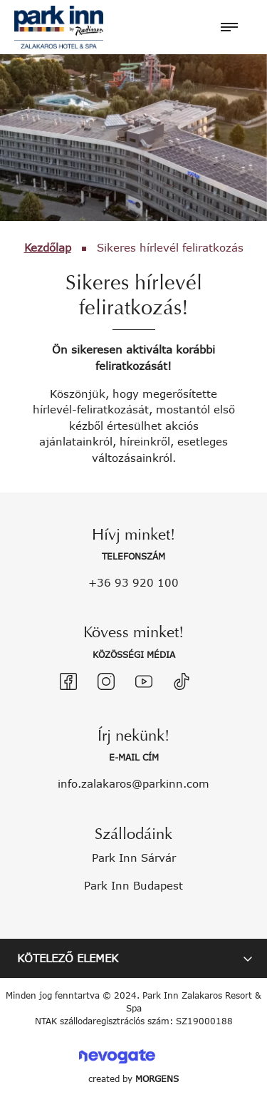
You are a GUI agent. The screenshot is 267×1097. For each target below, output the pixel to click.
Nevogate (117, 1056)
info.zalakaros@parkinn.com (133, 783)
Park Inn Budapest (133, 885)
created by (133, 1078)
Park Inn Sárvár (134, 857)
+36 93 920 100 (133, 582)
